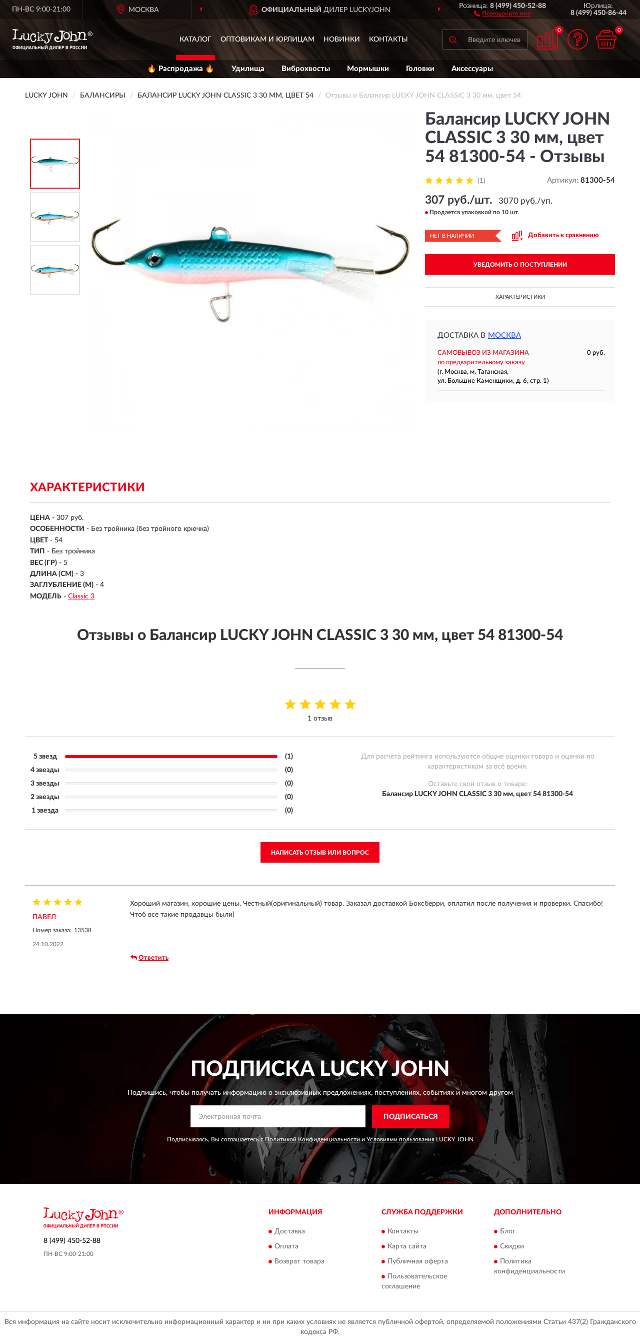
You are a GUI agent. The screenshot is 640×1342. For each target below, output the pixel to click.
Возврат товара (299, 1261)
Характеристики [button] (520, 297)
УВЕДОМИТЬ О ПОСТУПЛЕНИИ (520, 265)
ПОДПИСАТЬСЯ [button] (411, 1116)
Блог (508, 1231)
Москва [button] (504, 335)
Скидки (512, 1246)
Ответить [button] (149, 957)
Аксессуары (472, 69)
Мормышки (368, 69)
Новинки (342, 39)
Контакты (388, 39)
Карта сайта (407, 1246)
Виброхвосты (306, 69)
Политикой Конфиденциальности (312, 1139)
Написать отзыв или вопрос (320, 853)
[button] (502, 13)
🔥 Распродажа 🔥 (180, 69)
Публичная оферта (418, 1261)
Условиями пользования (400, 1139)
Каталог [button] (196, 39)
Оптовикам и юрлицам (267, 39)
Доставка (289, 1231)
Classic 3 (81, 596)
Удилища (248, 69)
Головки (420, 69)
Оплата (286, 1246)
